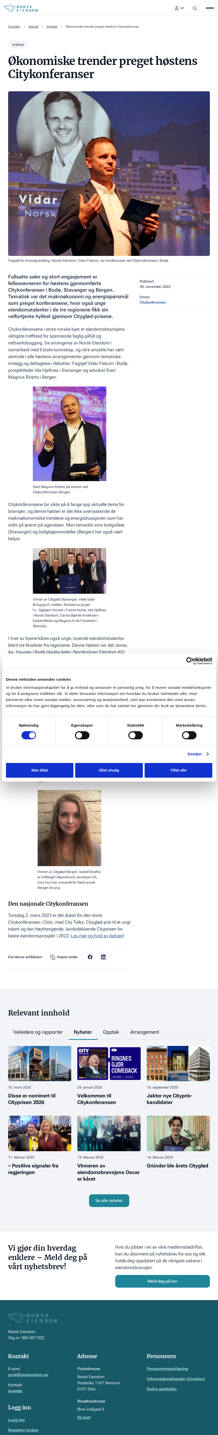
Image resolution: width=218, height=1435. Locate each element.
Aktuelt (33, 26)
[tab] (38, 1032)
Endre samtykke (162, 1389)
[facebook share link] (90, 957)
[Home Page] (21, 8)
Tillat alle (178, 770)
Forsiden (14, 26)
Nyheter (52, 26)
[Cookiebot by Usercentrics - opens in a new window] (190, 661)
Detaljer (195, 754)
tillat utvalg (109, 770)
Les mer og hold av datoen (97, 935)
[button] (179, 8)
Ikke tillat (40, 770)
